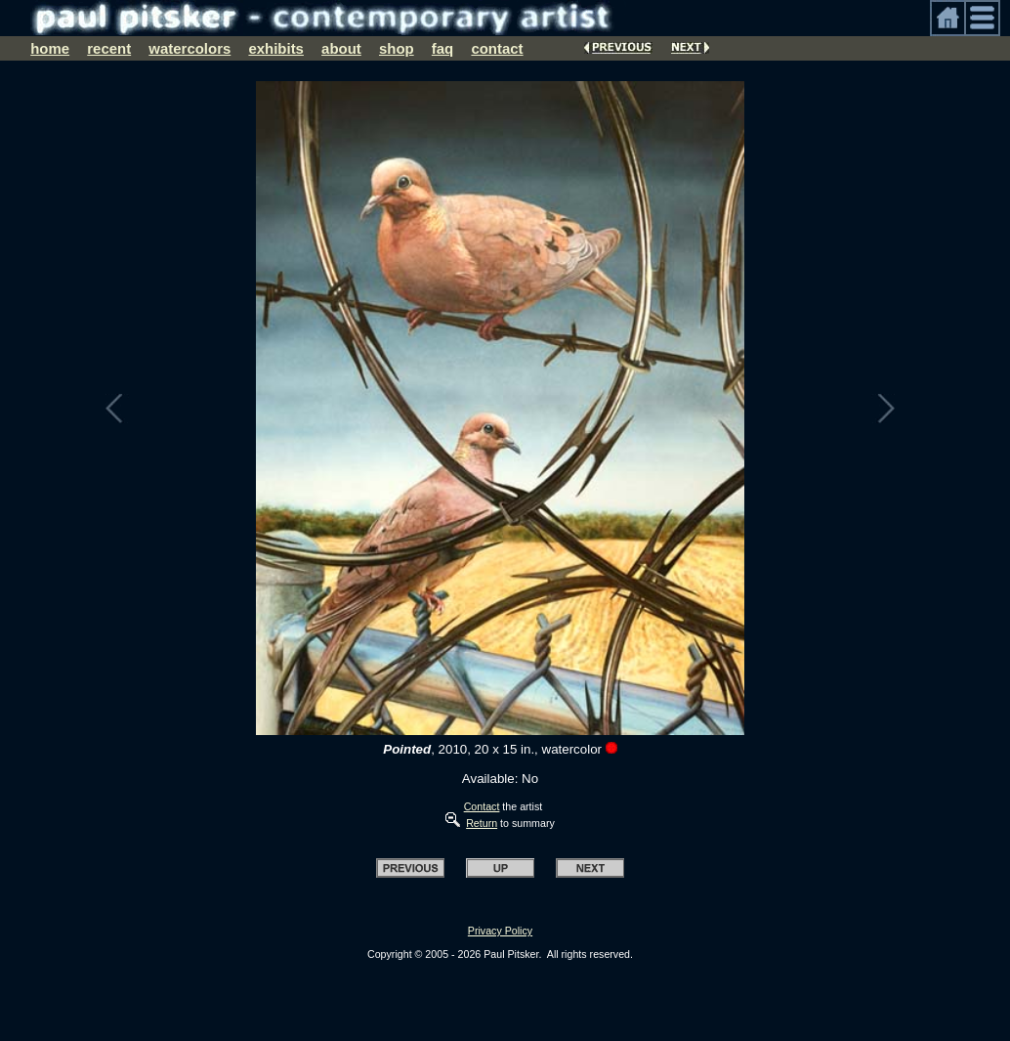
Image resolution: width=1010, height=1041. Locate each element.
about (341, 48)
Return (481, 823)
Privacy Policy (500, 930)
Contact (482, 806)
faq (442, 48)
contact (497, 48)
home (49, 48)
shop (396, 48)
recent (109, 48)
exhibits (276, 48)
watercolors (189, 48)
